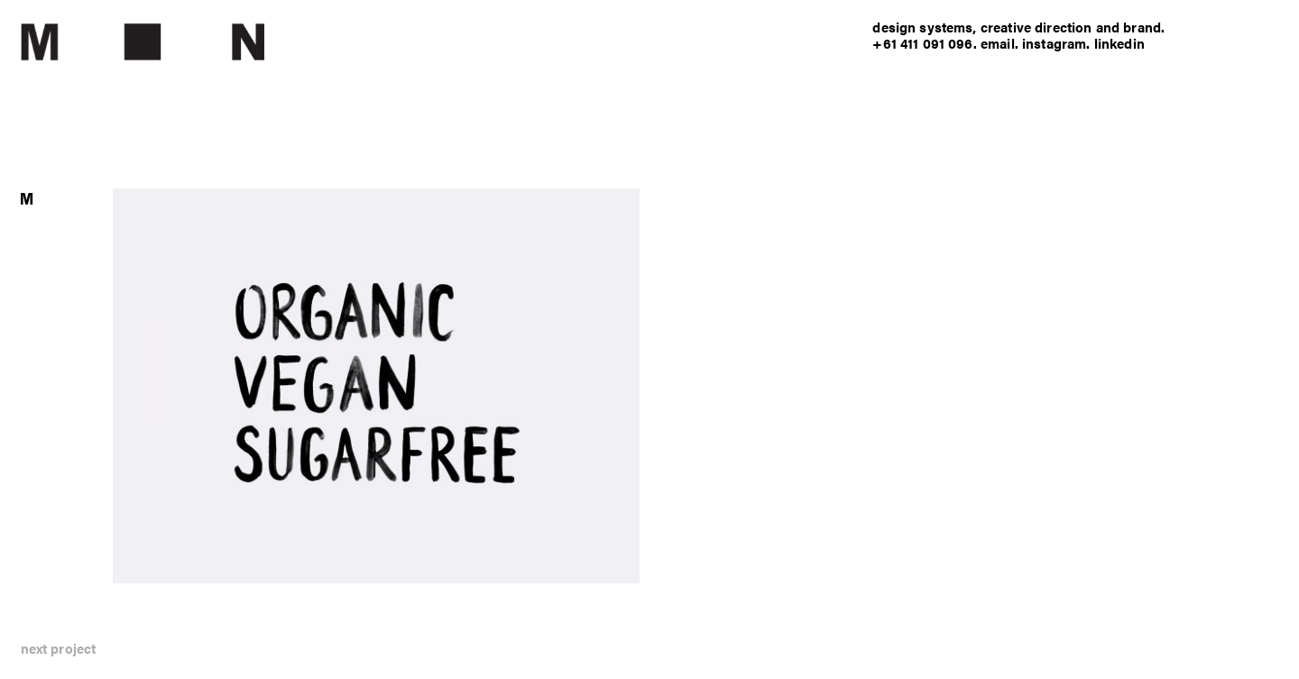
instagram (1054, 42)
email (998, 42)
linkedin (1119, 42)
